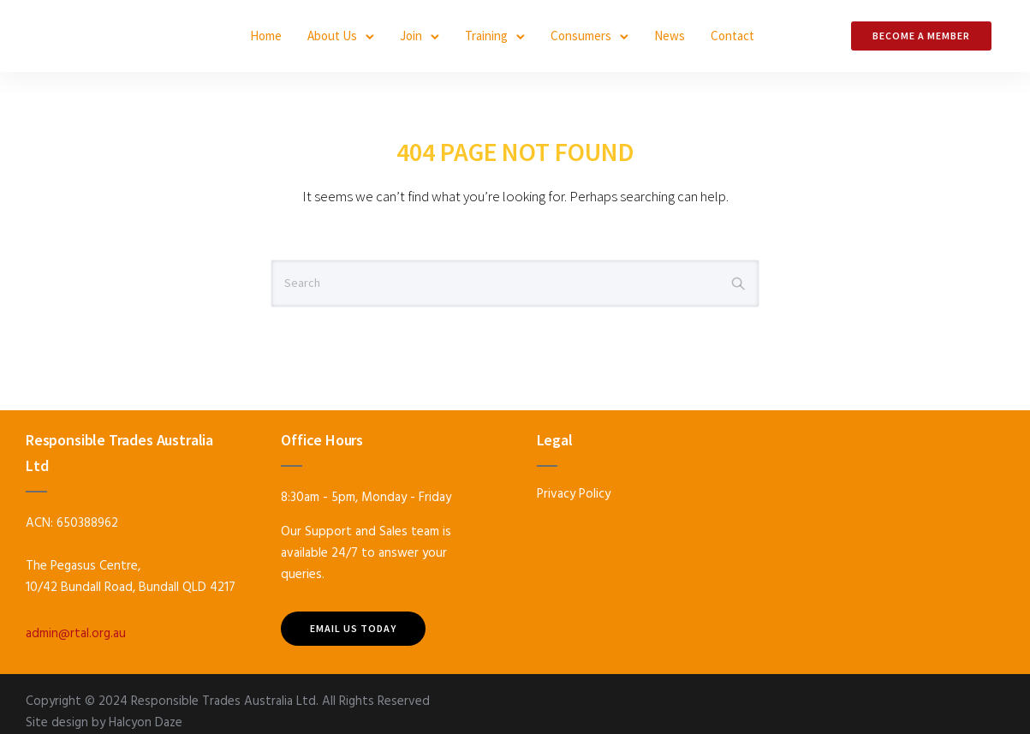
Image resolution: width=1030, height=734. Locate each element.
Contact (732, 35)
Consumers (581, 35)
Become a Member (921, 35)
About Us (332, 35)
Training (486, 35)
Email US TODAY (353, 628)
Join (411, 35)
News (669, 35)
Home (266, 35)
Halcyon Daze (145, 723)
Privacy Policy (573, 494)
